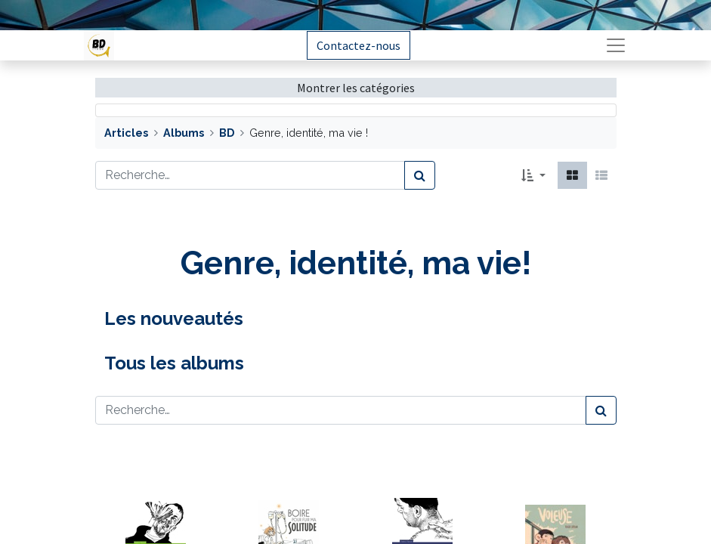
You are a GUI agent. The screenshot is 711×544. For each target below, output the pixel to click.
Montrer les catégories (356, 87)
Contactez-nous (358, 45)
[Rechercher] (419, 175)
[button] (533, 175)
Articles (126, 132)
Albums (183, 132)
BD (226, 132)
